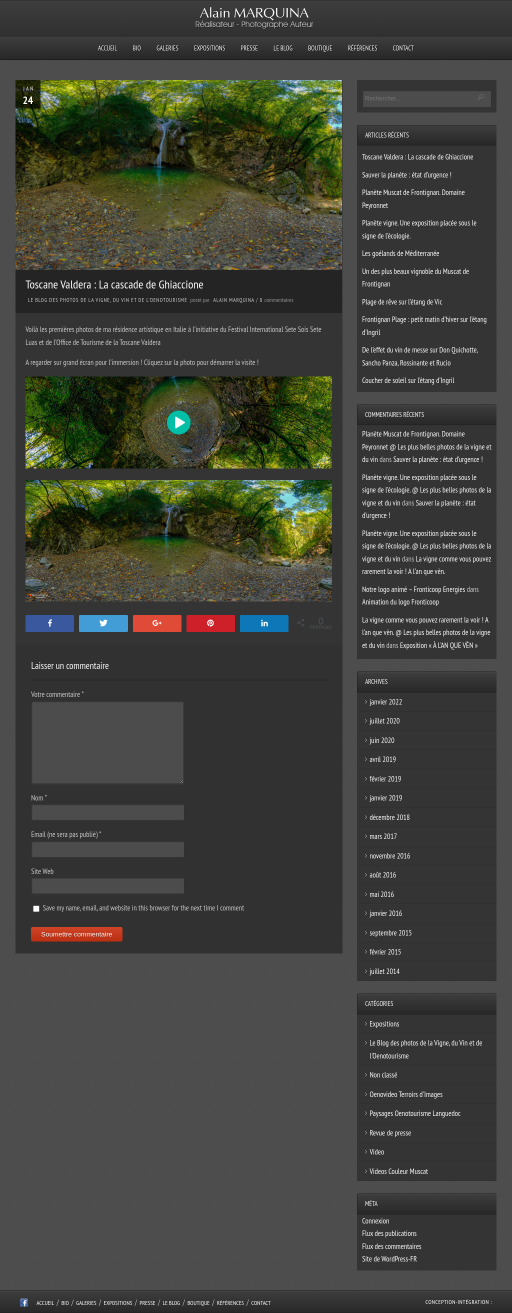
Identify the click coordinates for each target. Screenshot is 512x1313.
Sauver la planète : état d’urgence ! (407, 175)
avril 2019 (383, 759)
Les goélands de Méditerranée (401, 253)
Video (377, 1151)
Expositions (209, 48)
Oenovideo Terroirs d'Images (406, 1094)
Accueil (107, 48)
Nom (39, 797)
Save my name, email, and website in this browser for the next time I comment (143, 907)
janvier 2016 (386, 913)
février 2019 (385, 779)
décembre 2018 (390, 817)
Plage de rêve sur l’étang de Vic (402, 301)
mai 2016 (382, 894)
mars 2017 (383, 836)
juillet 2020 (385, 721)
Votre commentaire (57, 694)
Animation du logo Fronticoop (400, 601)
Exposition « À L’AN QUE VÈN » (439, 645)
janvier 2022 (386, 701)
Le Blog (283, 48)
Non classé (384, 1075)
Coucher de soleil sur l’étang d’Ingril (408, 380)
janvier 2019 (386, 797)
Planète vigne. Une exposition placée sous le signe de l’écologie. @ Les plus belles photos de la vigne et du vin (426, 490)
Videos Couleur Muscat (399, 1171)
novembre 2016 (390, 855)
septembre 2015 (391, 933)
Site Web (42, 871)
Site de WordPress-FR (389, 1259)
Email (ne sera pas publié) (66, 834)
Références (363, 48)
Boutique (320, 48)
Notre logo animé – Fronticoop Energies (413, 589)
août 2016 (383, 875)
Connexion (376, 1221)
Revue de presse (390, 1133)
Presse (249, 48)
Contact (403, 48)
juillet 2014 (385, 971)
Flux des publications (389, 1233)
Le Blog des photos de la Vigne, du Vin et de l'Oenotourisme (108, 300)
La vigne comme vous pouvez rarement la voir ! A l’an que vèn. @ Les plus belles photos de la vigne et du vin (426, 632)
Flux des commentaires (392, 1246)
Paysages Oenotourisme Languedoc (415, 1113)
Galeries (167, 48)
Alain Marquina (234, 300)
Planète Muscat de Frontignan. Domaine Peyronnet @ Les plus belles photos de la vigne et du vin (427, 446)
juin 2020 (382, 740)
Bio (137, 48)
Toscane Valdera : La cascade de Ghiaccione (418, 157)
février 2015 (385, 951)
